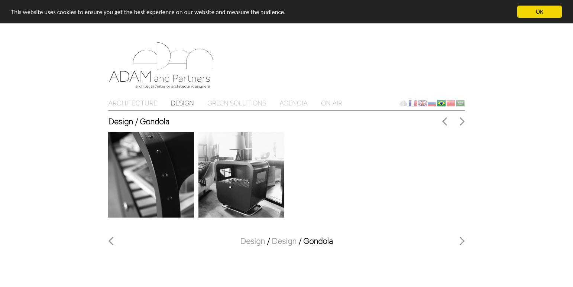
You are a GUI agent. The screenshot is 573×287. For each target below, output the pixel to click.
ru (431, 103)
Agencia (293, 103)
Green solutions (236, 103)
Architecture (132, 103)
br (441, 103)
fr (412, 103)
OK (539, 12)
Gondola (318, 241)
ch (450, 103)
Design (182, 103)
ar (460, 103)
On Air (331, 103)
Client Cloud (403, 103)
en (422, 103)
